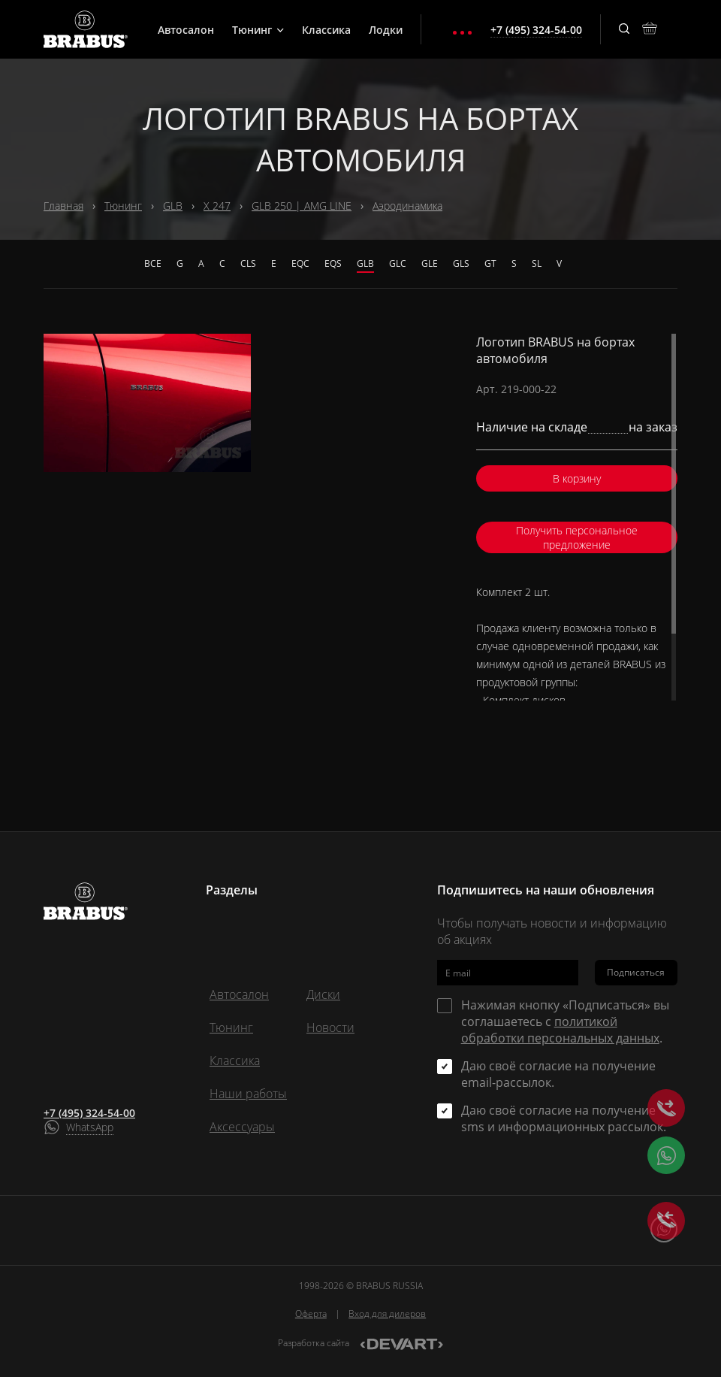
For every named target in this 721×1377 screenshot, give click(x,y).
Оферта (311, 1313)
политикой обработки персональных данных (560, 1029)
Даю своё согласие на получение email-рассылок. (558, 1074)
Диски (323, 994)
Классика (326, 30)
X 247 (217, 205)
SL (537, 263)
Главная (63, 205)
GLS (461, 263)
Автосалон (186, 30)
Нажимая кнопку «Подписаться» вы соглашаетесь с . (565, 1021)
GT (490, 263)
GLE (429, 263)
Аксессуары (242, 1126)
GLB (173, 205)
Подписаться (636, 972)
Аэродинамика (407, 205)
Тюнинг (258, 30)
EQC (300, 263)
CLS (248, 263)
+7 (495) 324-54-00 (89, 1113)
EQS (333, 263)
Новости (330, 1027)
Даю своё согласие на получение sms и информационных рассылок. (563, 1118)
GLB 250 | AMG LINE (301, 205)
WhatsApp (89, 1127)
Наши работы (248, 1093)
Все (152, 263)
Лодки (386, 30)
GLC (397, 263)
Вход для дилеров (387, 1313)
